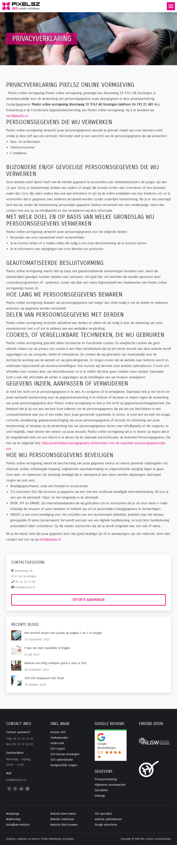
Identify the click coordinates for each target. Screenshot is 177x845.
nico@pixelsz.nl (17, 116)
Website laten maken (63, 813)
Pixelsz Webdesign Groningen (57, 838)
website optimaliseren (108, 819)
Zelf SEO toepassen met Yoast (44, 678)
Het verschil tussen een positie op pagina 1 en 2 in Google (63, 633)
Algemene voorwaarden (110, 785)
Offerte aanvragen (89, 600)
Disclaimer (101, 790)
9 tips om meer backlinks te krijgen (47, 648)
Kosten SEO (58, 732)
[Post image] (16, 635)
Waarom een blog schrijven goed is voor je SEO (55, 663)
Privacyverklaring (106, 779)
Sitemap (100, 796)
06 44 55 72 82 (25, 582)
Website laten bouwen (64, 824)
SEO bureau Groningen (64, 754)
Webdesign (12, 813)
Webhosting (13, 819)
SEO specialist (103, 813)
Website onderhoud (62, 819)
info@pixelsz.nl (50, 539)
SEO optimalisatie (61, 759)
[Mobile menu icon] (171, 6)
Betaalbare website (18, 824)
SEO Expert (57, 748)
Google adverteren (106, 824)
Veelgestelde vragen (63, 765)
